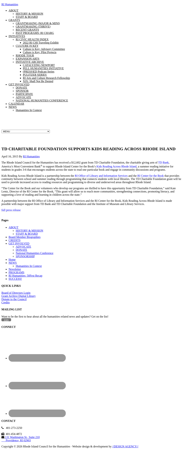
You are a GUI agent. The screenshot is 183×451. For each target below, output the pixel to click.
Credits (5, 302)
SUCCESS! (15, 278)
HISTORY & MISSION (29, 230)
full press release (11, 210)
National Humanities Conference (34, 253)
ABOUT (13, 227)
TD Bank (163, 162)
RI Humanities (9, 4)
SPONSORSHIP (25, 256)
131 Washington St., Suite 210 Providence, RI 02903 (20, 439)
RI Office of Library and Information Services (101, 175)
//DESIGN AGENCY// (125, 446)
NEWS (13, 262)
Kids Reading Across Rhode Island (117, 166)
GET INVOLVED (19, 243)
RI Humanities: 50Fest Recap (25, 275)
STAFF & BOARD (27, 233)
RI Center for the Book (150, 175)
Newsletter (15, 269)
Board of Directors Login (15, 292)
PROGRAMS (16, 272)
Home (12, 259)
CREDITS (15, 240)
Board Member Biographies (25, 237)
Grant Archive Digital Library (18, 296)
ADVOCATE (23, 246)
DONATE (21, 249)
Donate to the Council (14, 299)
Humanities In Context (29, 265)
